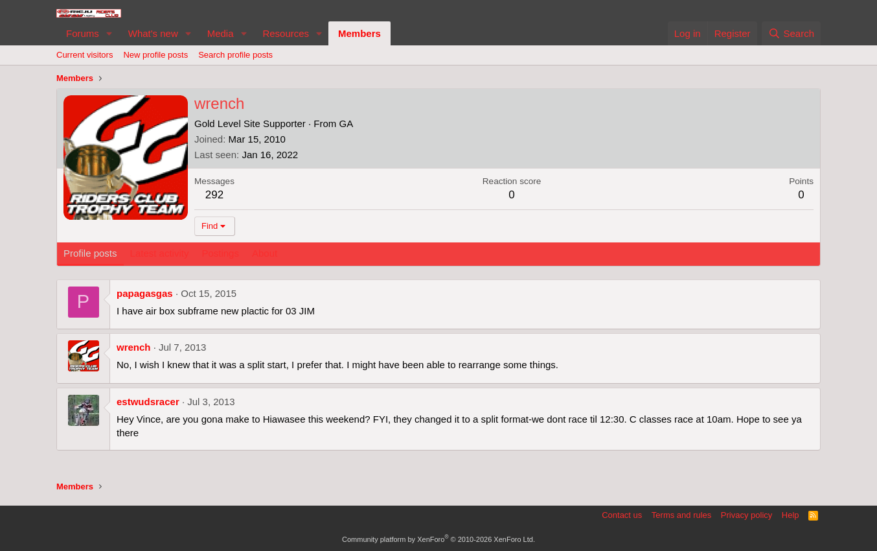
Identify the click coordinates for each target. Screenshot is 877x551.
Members (359, 33)
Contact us (622, 515)
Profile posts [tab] (90, 253)
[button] (109, 33)
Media (220, 33)
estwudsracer (148, 401)
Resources (285, 33)
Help (790, 515)
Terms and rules (681, 515)
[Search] (791, 33)
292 (214, 195)
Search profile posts (235, 55)
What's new (153, 33)
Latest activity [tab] (159, 253)
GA (346, 123)
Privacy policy (746, 515)
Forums (82, 33)
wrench (134, 347)
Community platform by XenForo (438, 539)
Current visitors (84, 55)
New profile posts (155, 55)
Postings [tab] (220, 253)
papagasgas (145, 293)
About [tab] (264, 253)
